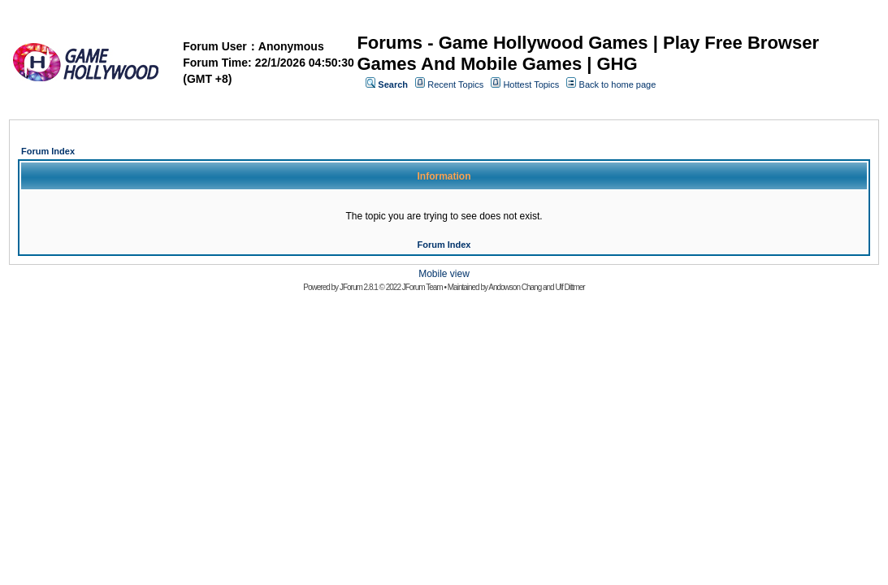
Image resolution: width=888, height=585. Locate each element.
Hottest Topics (531, 84)
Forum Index (48, 151)
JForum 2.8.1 (359, 287)
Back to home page (617, 84)
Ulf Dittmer (569, 287)
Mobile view (444, 274)
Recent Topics (455, 84)
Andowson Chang (514, 287)
